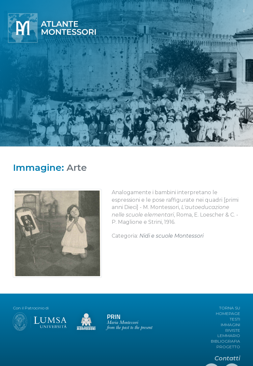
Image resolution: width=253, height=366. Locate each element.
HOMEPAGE (228, 313)
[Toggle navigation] (244, 10)
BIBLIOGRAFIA (225, 341)
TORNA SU (229, 307)
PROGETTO (228, 346)
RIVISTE (232, 330)
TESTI (235, 319)
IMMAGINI (230, 324)
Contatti (227, 358)
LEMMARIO (228, 335)
